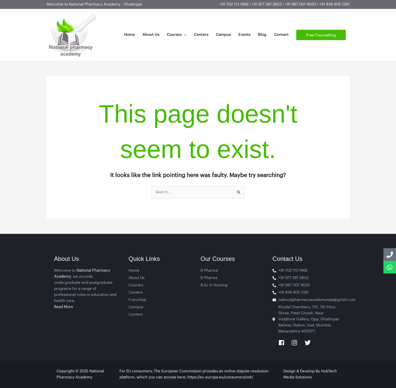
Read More (63, 307)
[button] (321, 35)
